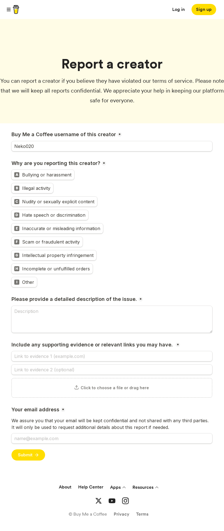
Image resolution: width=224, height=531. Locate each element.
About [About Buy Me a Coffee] (65, 487)
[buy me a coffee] (15, 9)
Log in (178, 9)
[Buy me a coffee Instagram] (125, 500)
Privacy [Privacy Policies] (121, 514)
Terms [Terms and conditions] (142, 514)
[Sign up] (204, 9)
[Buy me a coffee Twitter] (98, 500)
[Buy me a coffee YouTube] (112, 500)
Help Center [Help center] (90, 487)
